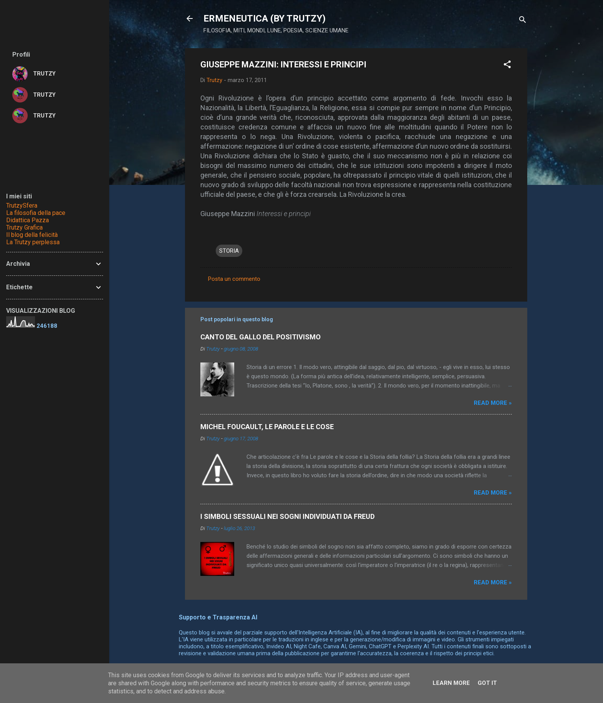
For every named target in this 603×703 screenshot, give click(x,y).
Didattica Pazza (27, 220)
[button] (507, 66)
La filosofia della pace (35, 212)
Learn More (451, 683)
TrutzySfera (21, 205)
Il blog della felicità (32, 234)
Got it (487, 683)
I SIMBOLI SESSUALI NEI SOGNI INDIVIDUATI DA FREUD (287, 516)
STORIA (229, 250)
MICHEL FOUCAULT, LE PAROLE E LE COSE (267, 427)
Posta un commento (234, 278)
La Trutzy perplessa (33, 242)
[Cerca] (522, 21)
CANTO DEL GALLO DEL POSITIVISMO (260, 337)
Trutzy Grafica (24, 227)
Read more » (493, 402)
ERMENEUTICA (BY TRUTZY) (264, 18)
